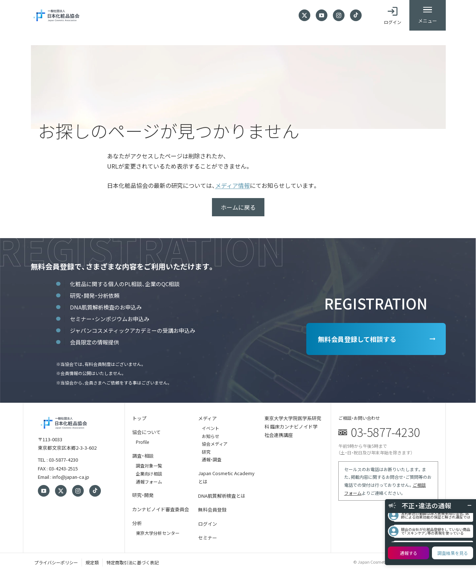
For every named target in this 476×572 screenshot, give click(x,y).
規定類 (92, 562)
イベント (210, 428)
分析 (137, 523)
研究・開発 (143, 495)
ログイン (207, 523)
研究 (206, 452)
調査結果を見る (452, 553)
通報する (408, 553)
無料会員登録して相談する (357, 339)
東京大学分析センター (158, 533)
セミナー (207, 537)
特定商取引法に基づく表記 (132, 562)
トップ (139, 418)
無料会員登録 (212, 509)
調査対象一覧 (149, 465)
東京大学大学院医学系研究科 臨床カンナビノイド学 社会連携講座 (292, 427)
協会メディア (215, 444)
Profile (142, 442)
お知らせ (210, 436)
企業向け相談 (149, 473)
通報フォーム (149, 481)
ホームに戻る (238, 207)
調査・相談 (143, 455)
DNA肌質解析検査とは (221, 495)
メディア (207, 418)
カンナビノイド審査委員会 (160, 509)
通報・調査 (211, 459)
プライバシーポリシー (56, 562)
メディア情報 (232, 185)
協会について (146, 432)
